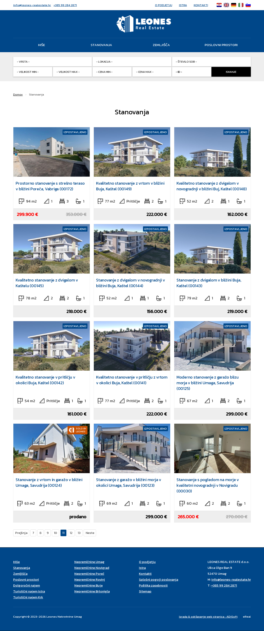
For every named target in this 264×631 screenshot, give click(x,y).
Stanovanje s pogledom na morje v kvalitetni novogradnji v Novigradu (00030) (208, 485)
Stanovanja (101, 44)
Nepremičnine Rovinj (89, 579)
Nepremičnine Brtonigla (92, 591)
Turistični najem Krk (28, 597)
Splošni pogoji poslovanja (158, 579)
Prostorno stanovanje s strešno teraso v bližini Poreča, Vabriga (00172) (50, 186)
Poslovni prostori (221, 44)
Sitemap (145, 591)
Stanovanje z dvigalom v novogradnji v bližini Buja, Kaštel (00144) (130, 283)
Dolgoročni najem (26, 585)
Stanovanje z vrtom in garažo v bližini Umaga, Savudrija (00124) (49, 482)
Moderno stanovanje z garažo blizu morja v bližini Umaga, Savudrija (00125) (208, 382)
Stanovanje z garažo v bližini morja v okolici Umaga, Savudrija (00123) (128, 482)
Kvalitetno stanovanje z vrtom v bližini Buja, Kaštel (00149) (130, 186)
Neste (90, 532)
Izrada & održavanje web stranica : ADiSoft (208, 616)
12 (71, 532)
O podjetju (163, 5)
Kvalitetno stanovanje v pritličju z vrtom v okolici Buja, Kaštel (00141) (131, 380)
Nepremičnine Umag (89, 561)
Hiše (41, 44)
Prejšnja (21, 532)
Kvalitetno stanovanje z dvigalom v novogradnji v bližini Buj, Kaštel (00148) (212, 186)
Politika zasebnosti (153, 585)
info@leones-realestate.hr (32, 5)
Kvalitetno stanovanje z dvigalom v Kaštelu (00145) (47, 283)
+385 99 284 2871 (65, 5)
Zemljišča (161, 44)
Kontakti (201, 5)
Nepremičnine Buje (88, 585)
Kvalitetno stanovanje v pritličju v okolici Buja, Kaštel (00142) (45, 380)
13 (79, 532)
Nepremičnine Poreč (89, 573)
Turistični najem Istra (29, 591)
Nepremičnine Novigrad (91, 567)
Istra (183, 5)
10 (55, 532)
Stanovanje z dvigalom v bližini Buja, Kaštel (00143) (209, 283)
